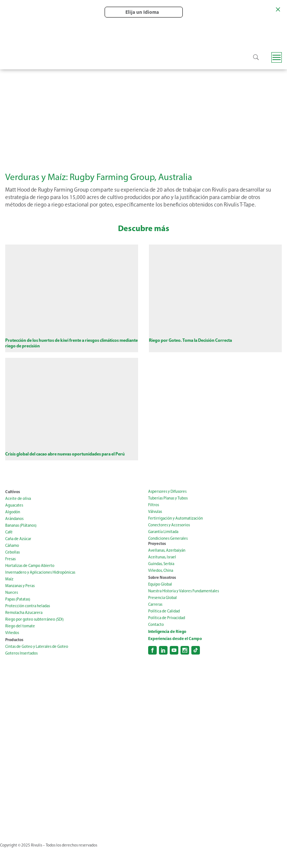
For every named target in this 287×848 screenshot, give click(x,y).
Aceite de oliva (18, 498)
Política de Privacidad (166, 618)
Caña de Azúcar (18, 539)
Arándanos (14, 519)
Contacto (156, 624)
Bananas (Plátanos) (20, 525)
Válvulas (155, 512)
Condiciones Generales (168, 538)
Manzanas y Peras (20, 586)
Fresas (10, 559)
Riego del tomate (20, 626)
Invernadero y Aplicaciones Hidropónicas (40, 572)
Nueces (11, 592)
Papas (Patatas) (17, 599)
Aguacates (14, 505)
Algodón (12, 512)
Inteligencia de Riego (167, 631)
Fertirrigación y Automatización (175, 518)
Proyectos (157, 543)
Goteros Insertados (21, 653)
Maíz (9, 579)
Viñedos (12, 633)
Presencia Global (162, 598)
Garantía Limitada (163, 532)
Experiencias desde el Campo (175, 638)
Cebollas (12, 552)
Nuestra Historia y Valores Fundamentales (183, 591)
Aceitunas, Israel (162, 557)
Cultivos (12, 492)
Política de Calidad (164, 611)
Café (9, 532)
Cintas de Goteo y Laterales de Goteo (36, 646)
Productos (14, 640)
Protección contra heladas (27, 606)
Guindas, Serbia (161, 564)
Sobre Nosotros (162, 577)
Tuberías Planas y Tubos (168, 498)
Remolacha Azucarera (23, 613)
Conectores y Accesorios (169, 525)
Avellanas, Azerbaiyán (166, 550)
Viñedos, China (160, 570)
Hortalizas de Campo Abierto (29, 566)
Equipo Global (160, 584)
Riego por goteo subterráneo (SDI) (34, 619)
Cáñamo (12, 545)
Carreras (155, 604)
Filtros (153, 505)
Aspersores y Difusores (167, 491)
